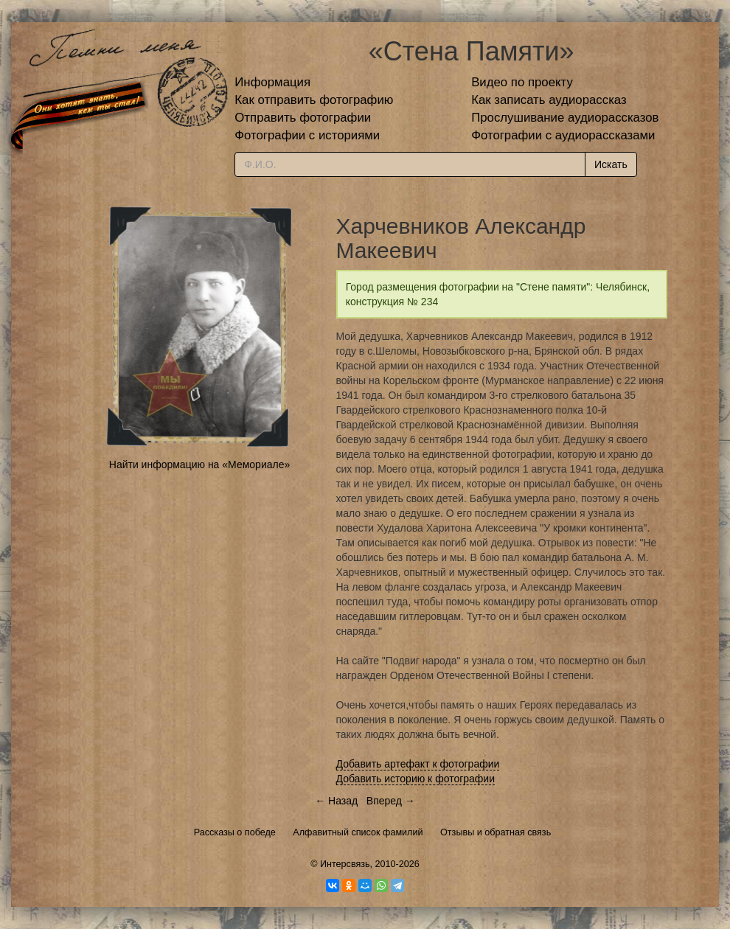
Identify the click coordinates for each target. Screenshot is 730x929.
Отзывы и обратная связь (495, 832)
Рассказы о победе (235, 832)
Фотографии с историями (307, 135)
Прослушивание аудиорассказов (564, 118)
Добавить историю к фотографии (416, 778)
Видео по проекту (522, 82)
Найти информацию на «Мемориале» (199, 464)
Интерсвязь (345, 864)
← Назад (336, 801)
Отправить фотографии (302, 118)
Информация (272, 82)
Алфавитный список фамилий (358, 832)
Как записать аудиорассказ (549, 100)
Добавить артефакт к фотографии (418, 764)
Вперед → (390, 801)
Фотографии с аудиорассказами (563, 135)
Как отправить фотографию (313, 100)
